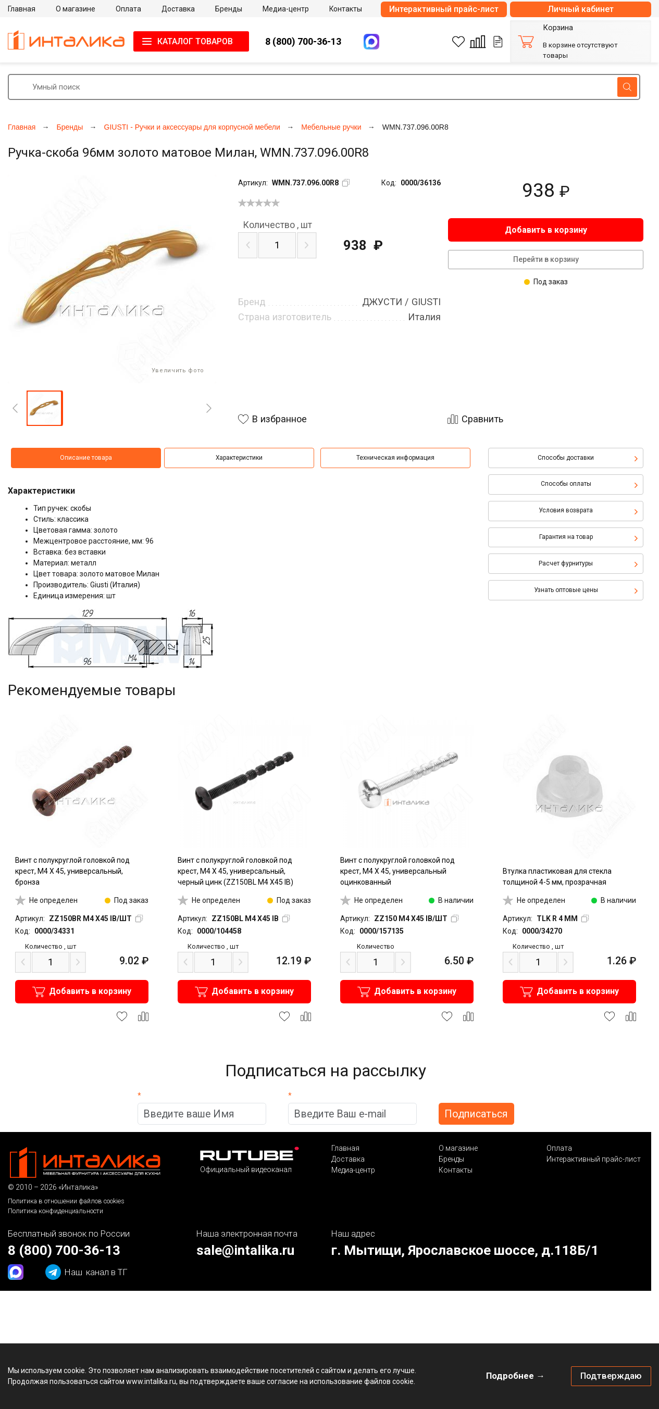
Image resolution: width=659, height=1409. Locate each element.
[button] (44, 408)
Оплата (559, 1148)
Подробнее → (515, 1375)
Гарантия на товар (566, 536)
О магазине (458, 1148)
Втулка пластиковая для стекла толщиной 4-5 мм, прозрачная (557, 876)
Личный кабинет (581, 9)
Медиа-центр (353, 1170)
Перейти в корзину (546, 259)
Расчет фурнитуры (566, 563)
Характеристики (239, 457)
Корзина (558, 27)
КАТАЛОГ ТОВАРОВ (195, 41)
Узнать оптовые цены (566, 590)
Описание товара (86, 457)
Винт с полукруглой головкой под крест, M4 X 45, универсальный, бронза (72, 871)
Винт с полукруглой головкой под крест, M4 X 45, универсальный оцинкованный (397, 871)
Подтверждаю (611, 1375)
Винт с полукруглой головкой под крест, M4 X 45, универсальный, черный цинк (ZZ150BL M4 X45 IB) (235, 871)
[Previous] (15, 408)
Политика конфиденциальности (55, 1211)
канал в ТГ (86, 1272)
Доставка (348, 1159)
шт (277, 225)
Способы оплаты (566, 483)
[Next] (209, 408)
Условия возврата (566, 510)
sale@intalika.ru (245, 1250)
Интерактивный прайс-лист (444, 9)
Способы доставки (566, 457)
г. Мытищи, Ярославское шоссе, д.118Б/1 (465, 1250)
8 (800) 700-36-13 (303, 41)
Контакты (456, 1170)
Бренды (451, 1159)
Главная (345, 1148)
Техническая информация (395, 457)
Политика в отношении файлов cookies (66, 1201)
